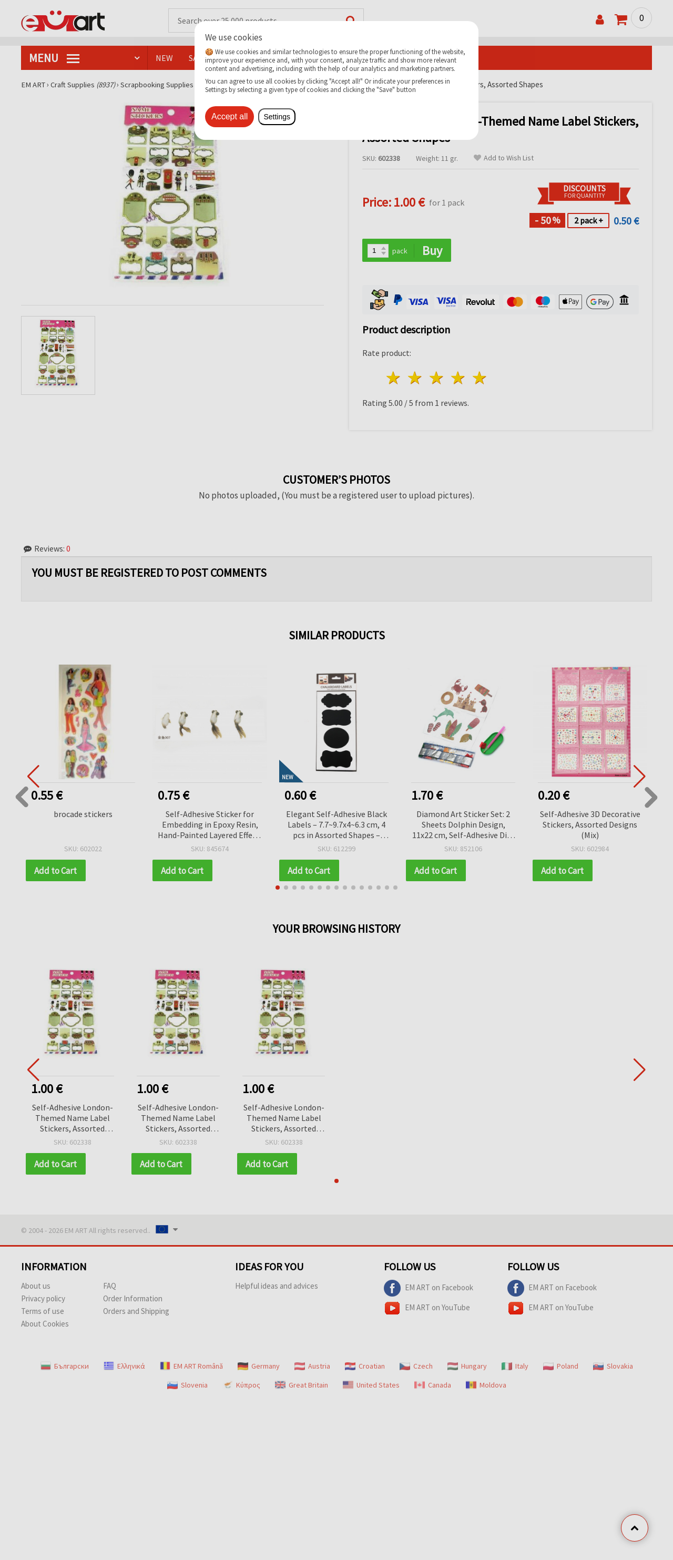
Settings (276, 117)
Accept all (229, 116)
